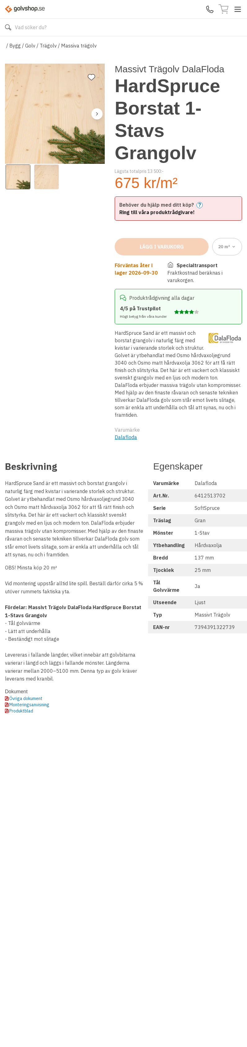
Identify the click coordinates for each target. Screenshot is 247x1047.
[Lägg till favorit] (91, 77)
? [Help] (199, 205)
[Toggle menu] (237, 9)
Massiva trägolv (79, 46)
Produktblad (21, 711)
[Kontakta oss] (210, 9)
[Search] (123, 27)
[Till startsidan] (25, 9)
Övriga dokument (25, 698)
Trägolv (48, 46)
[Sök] (8, 27)
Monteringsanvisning (29, 705)
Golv (30, 46)
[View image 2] (46, 176)
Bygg (15, 46)
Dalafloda (126, 437)
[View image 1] (18, 176)
